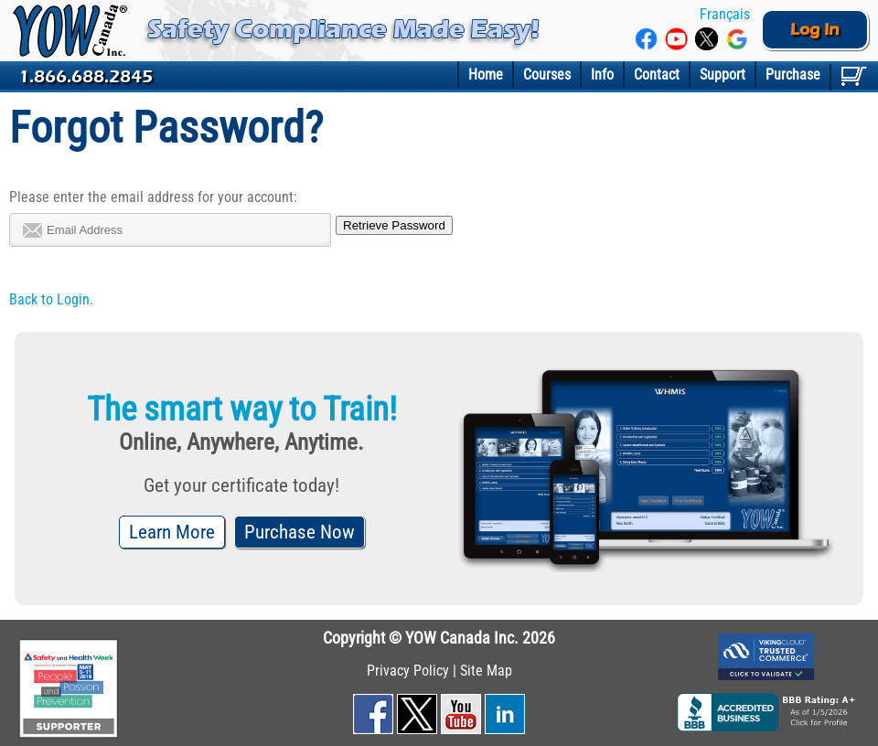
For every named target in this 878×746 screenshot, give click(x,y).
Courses (547, 74)
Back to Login (49, 299)
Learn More (172, 532)
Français (723, 14)
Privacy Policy (408, 670)
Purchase (793, 74)
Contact (657, 74)
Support (722, 74)
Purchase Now (299, 532)
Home (485, 74)
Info (602, 74)
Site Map (486, 670)
